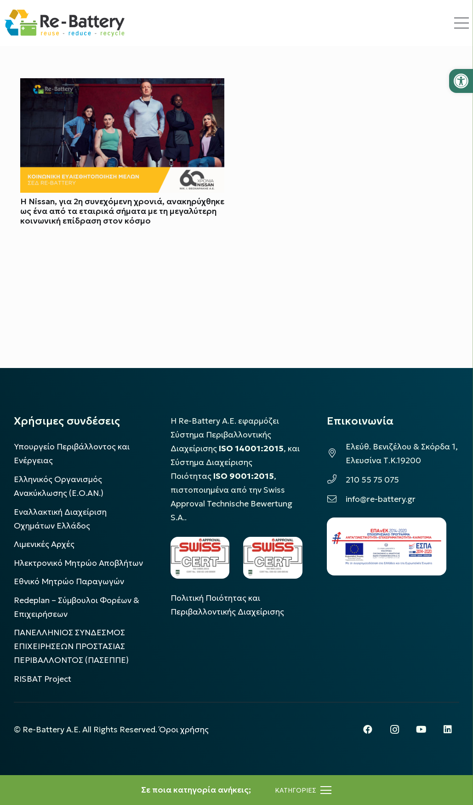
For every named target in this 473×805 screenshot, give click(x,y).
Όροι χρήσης (184, 729)
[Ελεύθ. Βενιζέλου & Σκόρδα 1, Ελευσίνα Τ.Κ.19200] (336, 453)
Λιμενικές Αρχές (44, 544)
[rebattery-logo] (64, 23)
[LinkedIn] (447, 729)
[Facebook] (367, 729)
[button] (461, 81)
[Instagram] (394, 729)
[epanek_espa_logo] (386, 546)
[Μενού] (303, 790)
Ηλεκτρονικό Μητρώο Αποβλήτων (78, 563)
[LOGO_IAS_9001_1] (272, 558)
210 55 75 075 (372, 480)
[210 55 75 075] (336, 480)
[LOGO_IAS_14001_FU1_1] (200, 558)
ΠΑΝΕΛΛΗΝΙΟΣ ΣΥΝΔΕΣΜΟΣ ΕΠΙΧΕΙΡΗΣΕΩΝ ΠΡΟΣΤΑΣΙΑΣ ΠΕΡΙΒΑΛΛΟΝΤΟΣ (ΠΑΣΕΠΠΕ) (71, 646)
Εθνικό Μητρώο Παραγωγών (69, 581)
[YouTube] (421, 729)
